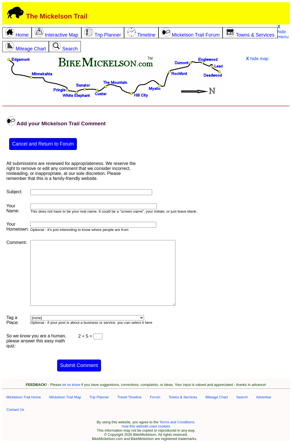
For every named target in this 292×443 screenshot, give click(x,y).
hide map (257, 58)
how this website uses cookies (146, 426)
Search (242, 397)
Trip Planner (99, 397)
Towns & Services (183, 397)
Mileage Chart (216, 397)
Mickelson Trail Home (23, 397)
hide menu (283, 31)
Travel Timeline (129, 397)
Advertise (263, 397)
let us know (71, 385)
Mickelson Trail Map (65, 397)
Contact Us (15, 410)
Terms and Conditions (176, 422)
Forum (155, 397)
